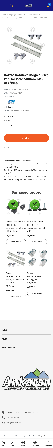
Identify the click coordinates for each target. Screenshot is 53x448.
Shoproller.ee (43, 436)
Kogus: (7, 120)
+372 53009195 (13, 417)
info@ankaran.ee (14, 422)
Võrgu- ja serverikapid (17, 15)
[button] (13, 443)
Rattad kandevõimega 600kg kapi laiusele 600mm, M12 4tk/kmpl (26, 18)
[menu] (4, 5)
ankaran (9, 436)
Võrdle (6, 147)
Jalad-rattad (33, 15)
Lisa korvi (26, 138)
